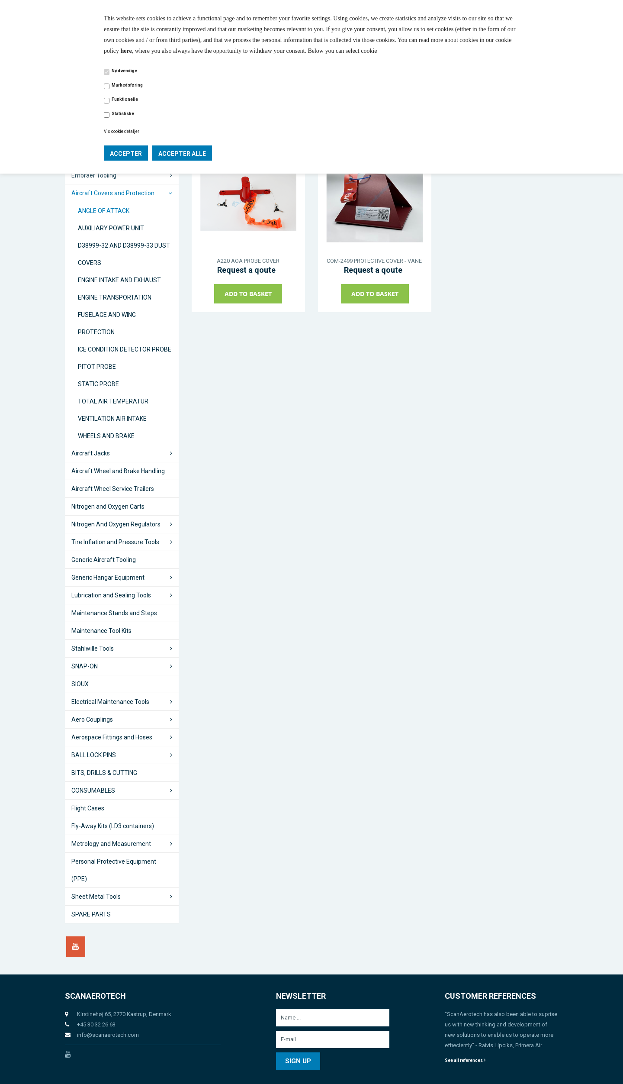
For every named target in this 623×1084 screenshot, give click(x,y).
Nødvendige (124, 70)
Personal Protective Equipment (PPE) (113, 870)
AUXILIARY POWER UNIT (111, 228)
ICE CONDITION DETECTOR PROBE (124, 349)
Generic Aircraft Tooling (103, 559)
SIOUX (80, 684)
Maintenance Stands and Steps (114, 613)
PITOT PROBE (97, 366)
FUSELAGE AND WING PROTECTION (107, 323)
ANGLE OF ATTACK (103, 210)
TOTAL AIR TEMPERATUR (113, 401)
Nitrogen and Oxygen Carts (108, 506)
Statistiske (123, 113)
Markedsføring (127, 85)
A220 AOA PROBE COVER (248, 261)
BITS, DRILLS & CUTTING (104, 772)
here (126, 51)
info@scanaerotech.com (108, 1035)
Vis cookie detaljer (121, 131)
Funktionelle (125, 99)
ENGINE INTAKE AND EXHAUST (119, 280)
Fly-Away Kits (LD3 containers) (112, 826)
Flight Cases (87, 808)
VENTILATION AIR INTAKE (112, 418)
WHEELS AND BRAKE (106, 435)
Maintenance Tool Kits (101, 630)
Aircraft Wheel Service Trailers (112, 488)
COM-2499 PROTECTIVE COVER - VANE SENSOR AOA (375, 261)
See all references (465, 1060)
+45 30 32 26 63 (96, 1024)
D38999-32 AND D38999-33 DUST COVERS (124, 254)
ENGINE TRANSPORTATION (114, 297)
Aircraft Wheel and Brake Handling (118, 471)
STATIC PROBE (98, 384)
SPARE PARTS (91, 914)
